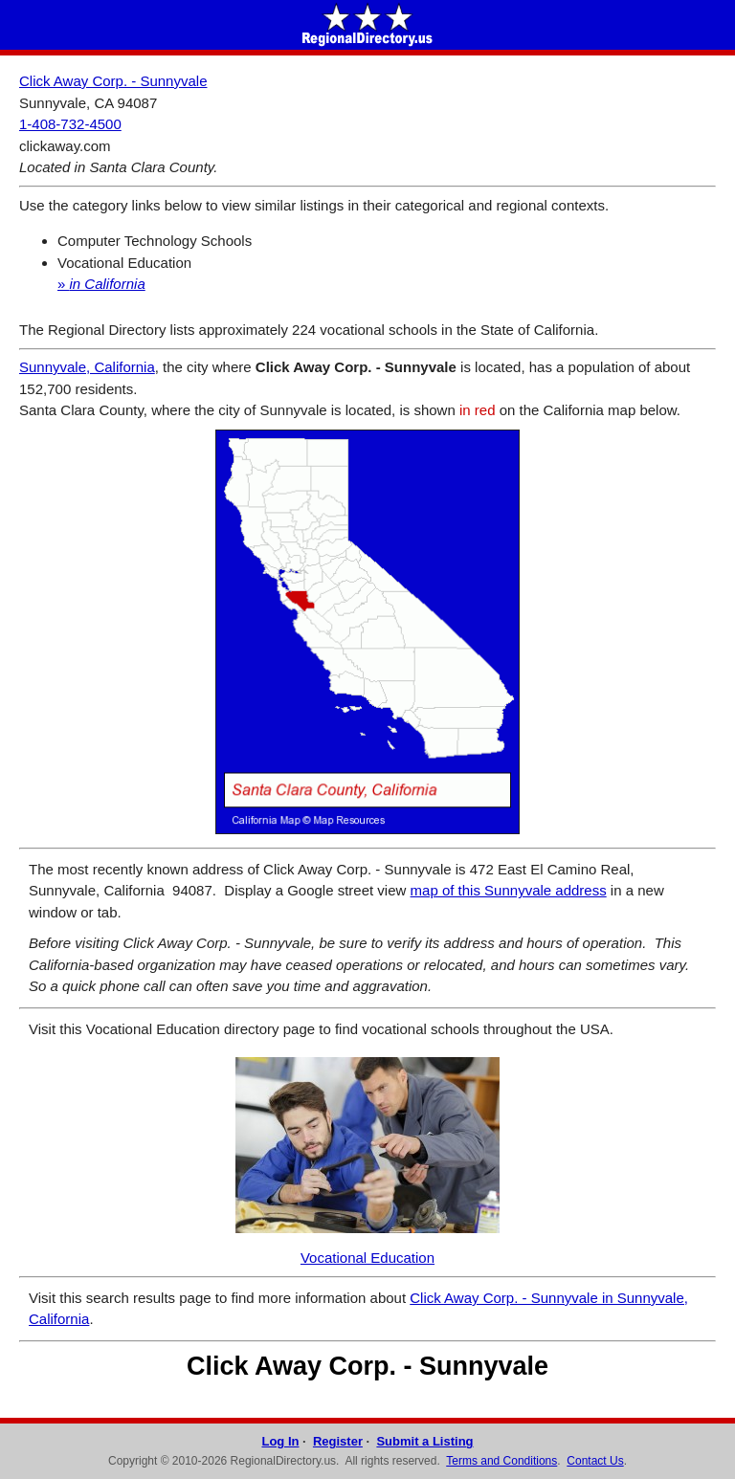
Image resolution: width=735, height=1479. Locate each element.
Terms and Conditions (501, 1461)
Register (338, 1441)
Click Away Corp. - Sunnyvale (113, 81)
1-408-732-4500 (70, 124)
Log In (280, 1441)
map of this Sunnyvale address (509, 890)
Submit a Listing (424, 1441)
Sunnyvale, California (87, 367)
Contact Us (595, 1461)
